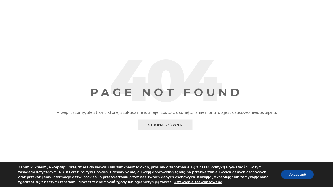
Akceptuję (297, 174)
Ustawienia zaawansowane (198, 181)
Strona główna (165, 125)
